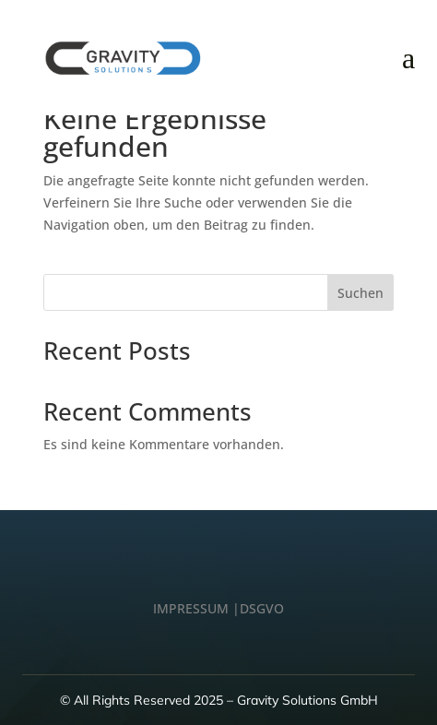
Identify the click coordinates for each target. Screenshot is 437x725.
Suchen (360, 293)
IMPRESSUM (191, 608)
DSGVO (262, 608)
